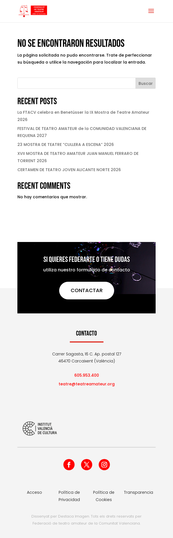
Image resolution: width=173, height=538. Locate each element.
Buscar (146, 83)
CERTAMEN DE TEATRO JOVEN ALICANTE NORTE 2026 (69, 170)
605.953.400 (86, 375)
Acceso (34, 492)
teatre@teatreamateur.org (87, 384)
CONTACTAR (87, 290)
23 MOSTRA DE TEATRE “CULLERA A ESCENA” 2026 (65, 144)
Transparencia (138, 492)
